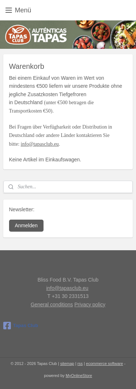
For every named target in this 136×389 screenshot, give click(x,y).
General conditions (51, 304)
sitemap (67, 363)
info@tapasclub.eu (40, 144)
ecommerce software (104, 363)
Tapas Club (20, 325)
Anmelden (26, 225)
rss (80, 363)
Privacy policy (90, 304)
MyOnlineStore (79, 375)
